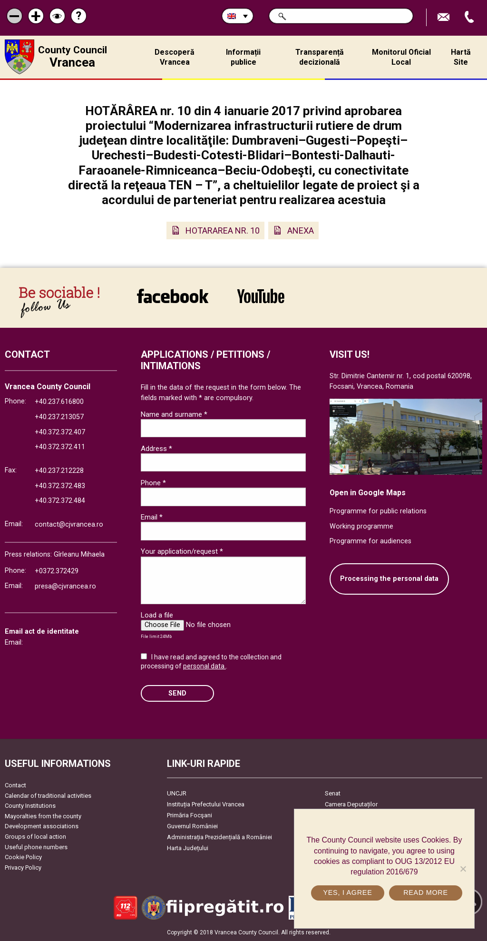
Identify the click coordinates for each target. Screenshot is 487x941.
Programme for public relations (378, 511)
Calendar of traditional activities (48, 795)
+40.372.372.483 (60, 486)
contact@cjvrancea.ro (69, 524)
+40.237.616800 (59, 402)
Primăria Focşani (189, 815)
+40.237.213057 (59, 417)
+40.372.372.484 (60, 501)
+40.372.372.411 (60, 447)
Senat (333, 793)
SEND (177, 693)
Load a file (157, 615)
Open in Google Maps (368, 492)
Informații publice (243, 57)
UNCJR (176, 793)
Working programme (361, 526)
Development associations (41, 826)
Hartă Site (461, 57)
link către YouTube (260, 295)
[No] (463, 868)
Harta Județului (187, 848)
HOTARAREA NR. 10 (222, 230)
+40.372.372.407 (60, 432)
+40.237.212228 (59, 471)
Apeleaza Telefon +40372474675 (470, 17)
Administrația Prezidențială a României (219, 837)
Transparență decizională (319, 57)
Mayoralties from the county (43, 816)
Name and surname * (174, 414)
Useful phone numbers (36, 847)
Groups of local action (35, 836)
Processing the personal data (389, 579)
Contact (15, 785)
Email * (152, 517)
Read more (425, 892)
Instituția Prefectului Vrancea (205, 804)
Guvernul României (192, 826)
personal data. (204, 666)
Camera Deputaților (351, 804)
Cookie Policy (23, 857)
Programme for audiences (370, 541)
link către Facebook (172, 295)
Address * (156, 448)
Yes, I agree (347, 892)
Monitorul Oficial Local (401, 57)
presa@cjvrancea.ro (65, 586)
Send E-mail (445, 17)
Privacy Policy (23, 867)
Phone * (153, 483)
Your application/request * (182, 551)
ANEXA (300, 230)
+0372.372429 (56, 571)
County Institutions (30, 805)
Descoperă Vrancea (175, 57)
